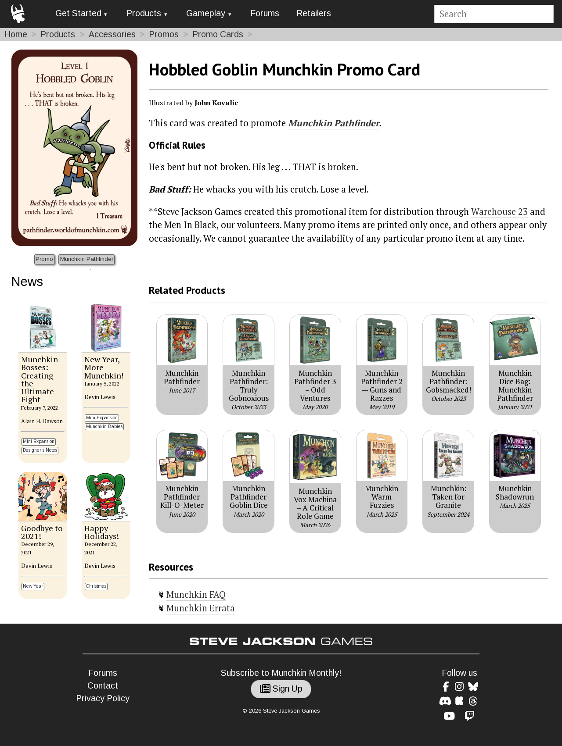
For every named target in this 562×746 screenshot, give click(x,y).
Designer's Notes (40, 450)
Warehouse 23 (499, 212)
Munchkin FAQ (196, 594)
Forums (264, 13)
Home (15, 34)
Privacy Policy (103, 698)
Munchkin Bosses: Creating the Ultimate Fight (39, 379)
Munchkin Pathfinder (86, 259)
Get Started (78, 13)
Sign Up (281, 688)
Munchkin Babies (104, 426)
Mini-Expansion (38, 441)
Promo (44, 259)
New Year (33, 586)
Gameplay (205, 13)
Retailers (313, 13)
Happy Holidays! (101, 532)
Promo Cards (217, 34)
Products (143, 13)
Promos (164, 34)
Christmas (96, 586)
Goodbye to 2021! (42, 532)
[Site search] (493, 14)
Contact (102, 685)
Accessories (112, 34)
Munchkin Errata (200, 608)
